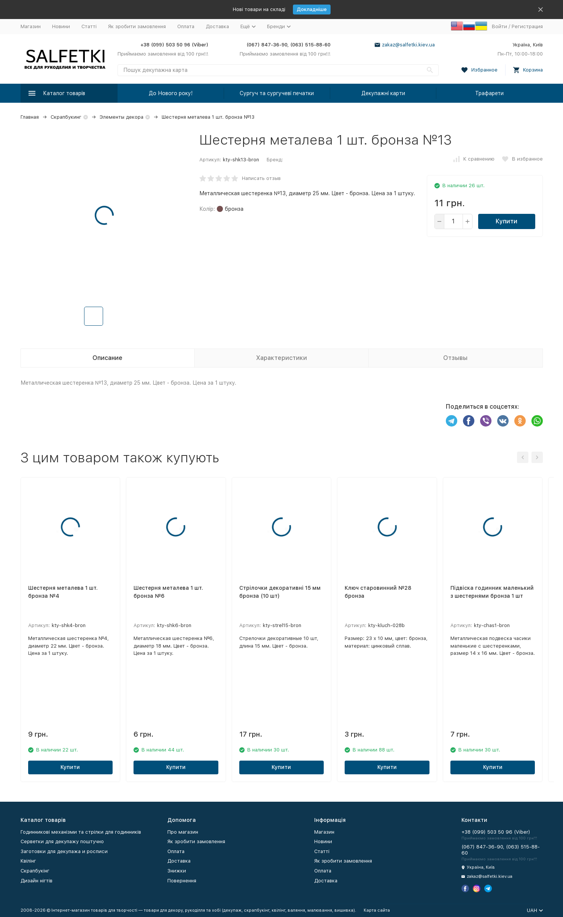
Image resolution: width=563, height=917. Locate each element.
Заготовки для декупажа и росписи (64, 851)
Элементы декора (121, 117)
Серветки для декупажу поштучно (62, 841)
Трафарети (489, 93)
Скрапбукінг (35, 871)
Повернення (181, 881)
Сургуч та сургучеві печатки (277, 93)
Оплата (185, 26)
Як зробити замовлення (137, 26)
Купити (506, 221)
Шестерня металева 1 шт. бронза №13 (208, 117)
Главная (30, 117)
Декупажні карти (383, 93)
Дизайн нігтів (36, 881)
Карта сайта (377, 910)
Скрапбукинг (66, 117)
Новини (61, 26)
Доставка (217, 26)
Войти (499, 26)
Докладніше (312, 9)
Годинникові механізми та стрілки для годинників (81, 832)
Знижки (176, 871)
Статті (89, 26)
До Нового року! (170, 93)
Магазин (31, 26)
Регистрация (527, 26)
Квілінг (28, 861)
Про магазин (182, 832)
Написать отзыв (261, 178)
